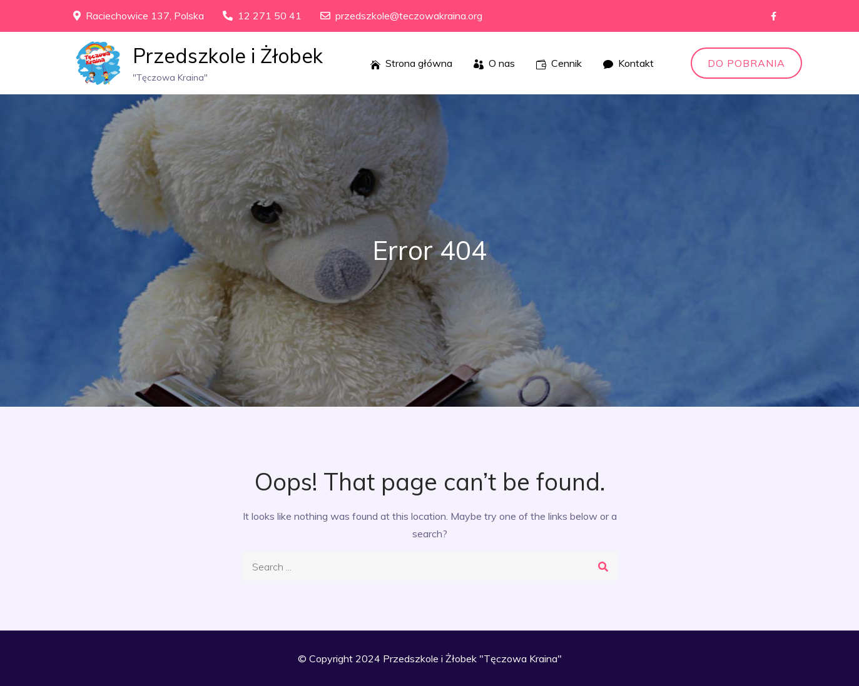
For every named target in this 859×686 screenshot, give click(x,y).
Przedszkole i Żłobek (228, 55)
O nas (494, 63)
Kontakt (628, 63)
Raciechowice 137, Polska (138, 15)
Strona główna (411, 63)
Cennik (559, 63)
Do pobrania (746, 63)
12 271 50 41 (262, 15)
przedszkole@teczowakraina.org (401, 15)
